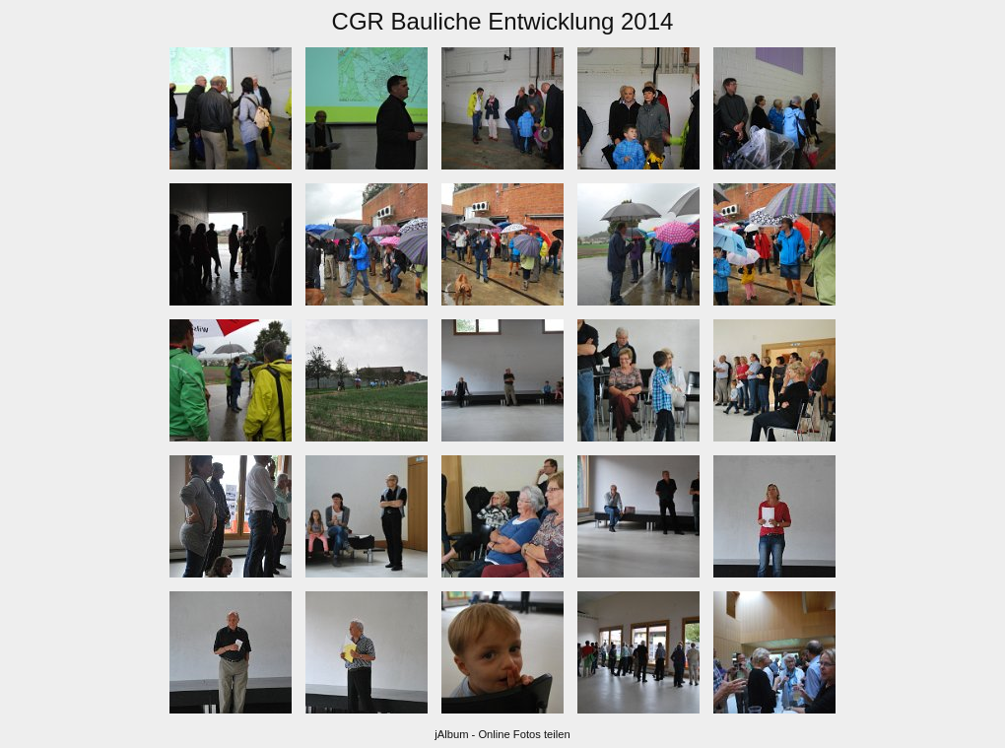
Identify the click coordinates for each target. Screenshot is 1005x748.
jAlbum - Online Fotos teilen (502, 734)
